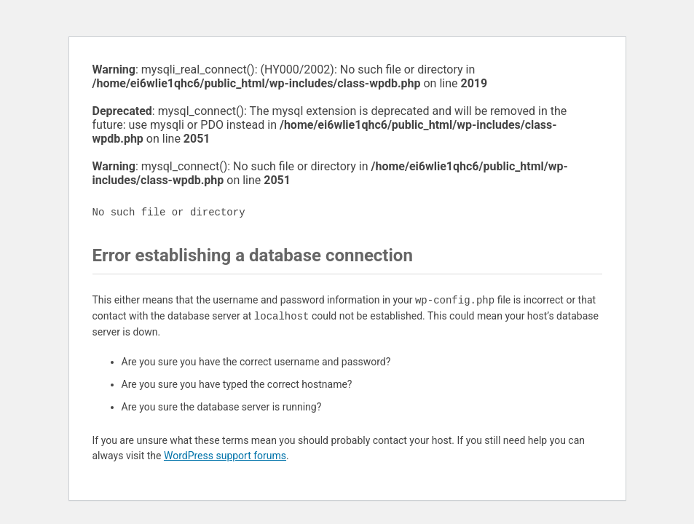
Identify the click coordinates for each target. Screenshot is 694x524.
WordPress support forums (225, 455)
